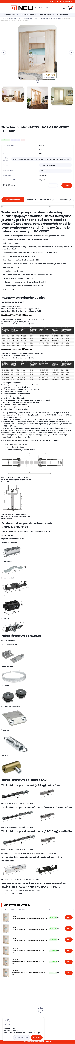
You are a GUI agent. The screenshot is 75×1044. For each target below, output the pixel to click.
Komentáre (66, 200)
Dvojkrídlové (44, 18)
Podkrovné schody (27, 15)
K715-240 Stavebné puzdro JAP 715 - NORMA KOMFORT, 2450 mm (28, 973)
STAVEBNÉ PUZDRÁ (9, 15)
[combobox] (41, 159)
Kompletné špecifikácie (12, 200)
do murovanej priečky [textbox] (48, 165)
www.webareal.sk (45, 1042)
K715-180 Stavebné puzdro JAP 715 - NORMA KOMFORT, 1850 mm (29, 940)
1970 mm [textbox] (44, 171)
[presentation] (3, 52)
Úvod (4, 18)
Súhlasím (36, 1037)
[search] (60, 8)
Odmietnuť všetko (21, 1037)
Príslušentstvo (62, 15)
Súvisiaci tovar (47, 200)
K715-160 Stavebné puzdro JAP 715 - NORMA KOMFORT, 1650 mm (29, 929)
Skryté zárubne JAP (46, 15)
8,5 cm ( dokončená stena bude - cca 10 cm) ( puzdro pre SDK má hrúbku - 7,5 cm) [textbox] (41, 159)
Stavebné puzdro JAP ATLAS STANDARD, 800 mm (55, 1015)
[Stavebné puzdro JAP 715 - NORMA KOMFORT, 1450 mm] (37, 52)
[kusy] (52, 186)
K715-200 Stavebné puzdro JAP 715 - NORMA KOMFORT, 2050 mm (28, 951)
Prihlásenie (55, 1)
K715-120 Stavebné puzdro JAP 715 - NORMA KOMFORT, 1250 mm (29, 918)
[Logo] (12, 8)
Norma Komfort (56, 18)
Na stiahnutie (31, 200)
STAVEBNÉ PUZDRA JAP (30, 18)
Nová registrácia (67, 1)
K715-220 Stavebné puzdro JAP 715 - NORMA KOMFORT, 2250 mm (28, 962)
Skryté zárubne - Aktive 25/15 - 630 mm (16, 1014)
